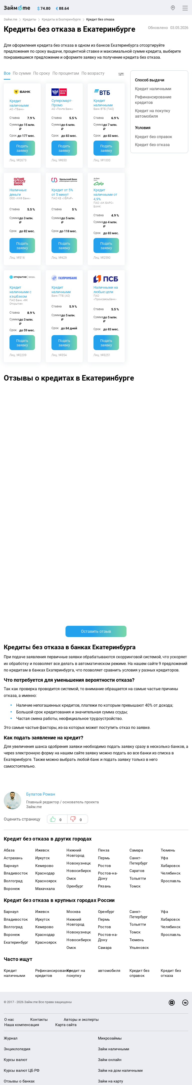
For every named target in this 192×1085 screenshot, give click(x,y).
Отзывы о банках (19, 901)
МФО (8, 933)
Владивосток (16, 693)
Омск (71, 698)
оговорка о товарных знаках (158, 1040)
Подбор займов (18, 965)
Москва (73, 731)
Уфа (164, 677)
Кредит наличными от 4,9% (105, 194)
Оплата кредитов (19, 954)
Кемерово (44, 685)
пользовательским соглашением (129, 1028)
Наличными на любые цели (106, 289)
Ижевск (42, 670)
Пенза (103, 670)
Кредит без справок (153, 136)
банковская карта (24, 408)
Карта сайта (65, 844)
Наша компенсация (21, 844)
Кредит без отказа (152, 144)
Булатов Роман (40, 614)
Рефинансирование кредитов (153, 100)
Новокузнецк (78, 683)
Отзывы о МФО (17, 911)
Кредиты (29, 19)
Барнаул (11, 685)
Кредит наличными (19, 103)
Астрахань (13, 677)
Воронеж (12, 708)
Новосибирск (78, 690)
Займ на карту (110, 901)
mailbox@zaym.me (29, 985)
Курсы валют (15, 879)
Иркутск (42, 677)
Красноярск (46, 701)
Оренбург (74, 706)
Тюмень (168, 670)
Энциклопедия (17, 869)
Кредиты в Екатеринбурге (61, 19)
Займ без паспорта (115, 922)
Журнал (11, 858)
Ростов (104, 685)
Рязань (104, 706)
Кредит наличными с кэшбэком (20, 291)
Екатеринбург (16, 762)
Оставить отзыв (96, 451)
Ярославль (171, 701)
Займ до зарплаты (114, 943)
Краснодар (45, 693)
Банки (9, 922)
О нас (9, 839)
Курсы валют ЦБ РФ (22, 890)
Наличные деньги (18, 192)
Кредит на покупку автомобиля (152, 113)
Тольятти (138, 698)
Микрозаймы (110, 858)
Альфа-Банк (64, 399)
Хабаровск (170, 685)
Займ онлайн (110, 879)
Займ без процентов (116, 933)
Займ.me (10, 19)
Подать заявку (22, 148)
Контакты (39, 839)
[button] (182, 379)
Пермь (104, 677)
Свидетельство (15, 1045)
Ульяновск (139, 767)
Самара (136, 670)
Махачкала (45, 708)
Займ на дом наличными (120, 890)
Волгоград (13, 701)
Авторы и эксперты (81, 839)
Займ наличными (113, 869)
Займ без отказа (112, 954)
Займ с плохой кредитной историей (130, 911)
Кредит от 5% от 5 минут (62, 192)
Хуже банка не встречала (156, 408)
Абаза (9, 670)
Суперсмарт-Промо (62, 103)
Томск (135, 706)
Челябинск (170, 693)
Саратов (137, 690)
